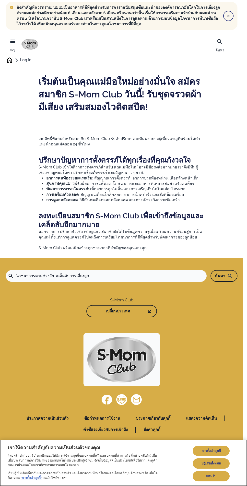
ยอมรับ (211, 476)
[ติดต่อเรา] (136, 399)
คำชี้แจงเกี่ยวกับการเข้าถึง (105, 429)
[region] (123, 463)
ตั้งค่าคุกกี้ (151, 429)
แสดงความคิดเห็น (201, 418)
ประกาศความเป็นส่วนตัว (47, 418)
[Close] (228, 16)
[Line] (121, 399)
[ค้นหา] (220, 45)
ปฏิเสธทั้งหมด (211, 463)
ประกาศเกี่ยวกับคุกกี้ (153, 418)
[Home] (121, 359)
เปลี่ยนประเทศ (118, 311)
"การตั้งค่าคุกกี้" (31, 478)
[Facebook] (107, 399)
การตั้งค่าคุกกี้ (211, 451)
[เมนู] (13, 44)
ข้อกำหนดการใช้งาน (102, 418)
